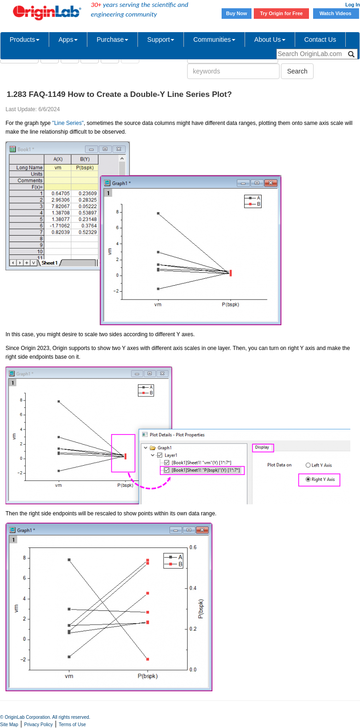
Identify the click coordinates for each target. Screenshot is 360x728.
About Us (270, 39)
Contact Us (320, 39)
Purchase (112, 39)
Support (160, 39)
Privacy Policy (38, 724)
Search (297, 71)
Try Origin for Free (281, 13)
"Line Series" (68, 123)
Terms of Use (72, 724)
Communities (214, 39)
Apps (68, 39)
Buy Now (236, 13)
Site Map (9, 724)
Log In (352, 4)
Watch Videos (336, 13)
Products (25, 39)
